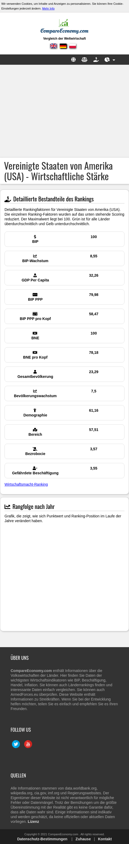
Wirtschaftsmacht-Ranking (26, 484)
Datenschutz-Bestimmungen (42, 839)
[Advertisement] (64, 111)
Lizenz (33, 821)
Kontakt (105, 839)
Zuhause (83, 839)
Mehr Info (48, 8)
